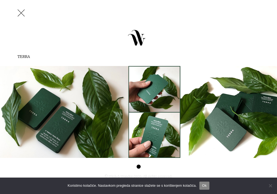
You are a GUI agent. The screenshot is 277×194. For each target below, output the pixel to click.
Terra (24, 56)
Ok (204, 185)
